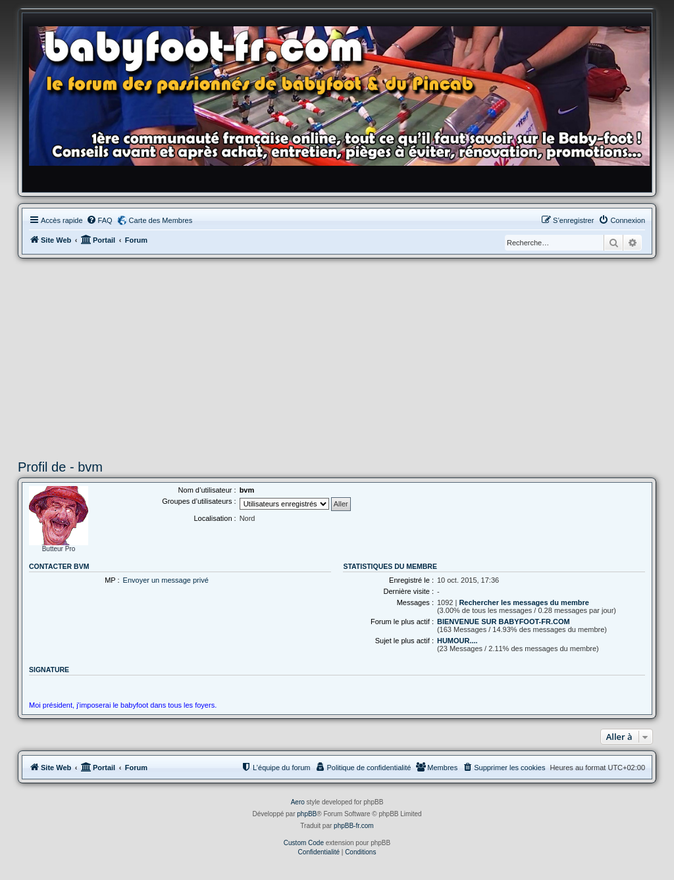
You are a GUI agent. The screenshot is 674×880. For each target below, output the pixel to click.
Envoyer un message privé (166, 580)
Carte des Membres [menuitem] (161, 220)
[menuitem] (99, 220)
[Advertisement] (337, 357)
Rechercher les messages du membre (524, 602)
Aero (298, 802)
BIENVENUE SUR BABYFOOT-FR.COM (503, 621)
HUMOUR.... (457, 641)
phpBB (307, 814)
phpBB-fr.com (354, 825)
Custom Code (304, 842)
